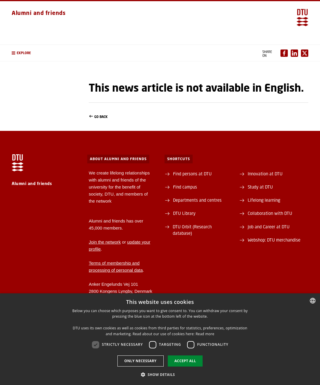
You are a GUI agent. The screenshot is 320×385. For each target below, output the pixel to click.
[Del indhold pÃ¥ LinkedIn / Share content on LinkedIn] (294, 53)
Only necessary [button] (140, 360)
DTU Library (184, 213)
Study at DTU (260, 186)
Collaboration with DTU (270, 213)
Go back (198, 116)
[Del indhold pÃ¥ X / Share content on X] (304, 53)
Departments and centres (197, 200)
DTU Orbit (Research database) (192, 230)
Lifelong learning (264, 200)
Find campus (185, 186)
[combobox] (313, 301)
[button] (44, 53)
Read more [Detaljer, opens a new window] (205, 333)
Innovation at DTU (265, 173)
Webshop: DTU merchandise (274, 239)
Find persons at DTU (192, 173)
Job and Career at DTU (269, 226)
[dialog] (160, 339)
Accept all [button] (185, 360)
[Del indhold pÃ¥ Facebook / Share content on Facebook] (284, 53)
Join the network (105, 241)
